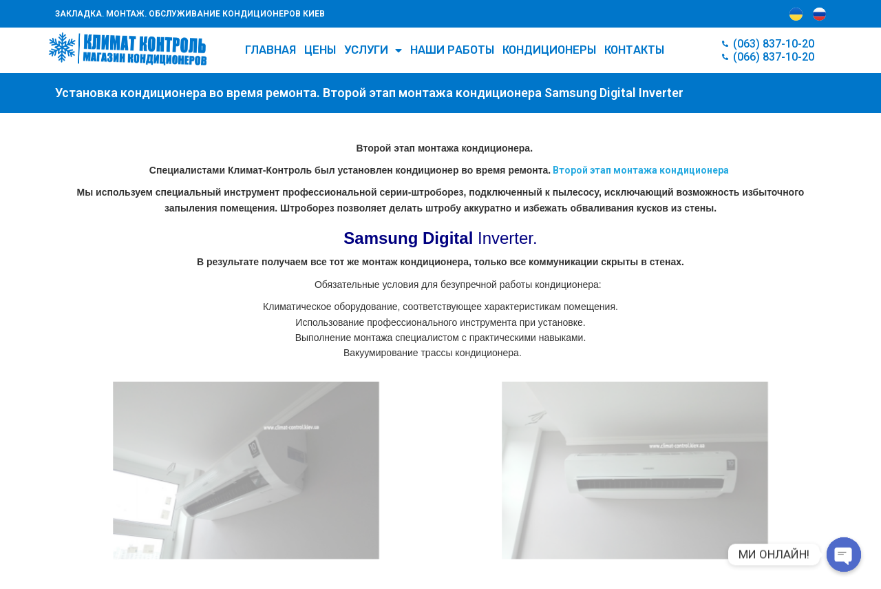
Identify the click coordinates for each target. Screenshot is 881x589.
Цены (320, 49)
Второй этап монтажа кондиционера (640, 170)
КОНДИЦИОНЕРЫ (549, 49)
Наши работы (452, 49)
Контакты (634, 49)
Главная (270, 49)
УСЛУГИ (373, 50)
